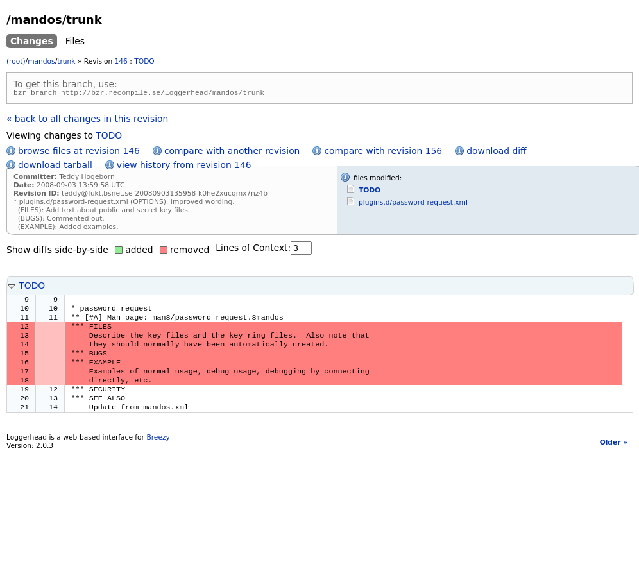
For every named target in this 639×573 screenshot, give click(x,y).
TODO (144, 61)
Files (75, 41)
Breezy (157, 456)
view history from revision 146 (184, 167)
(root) (16, 61)
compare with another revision (232, 153)
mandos (41, 61)
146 (121, 61)
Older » (613, 461)
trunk (66, 61)
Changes (31, 41)
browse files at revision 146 (79, 153)
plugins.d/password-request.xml (413, 204)
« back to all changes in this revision (87, 120)
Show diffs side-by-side (57, 251)
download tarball (55, 167)
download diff (496, 153)
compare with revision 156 (383, 153)
